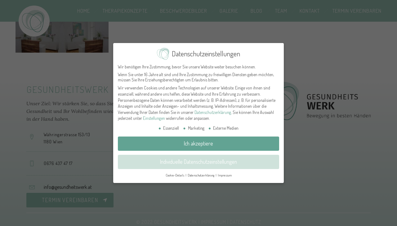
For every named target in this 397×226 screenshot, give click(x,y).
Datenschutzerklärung (212, 108)
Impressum (225, 172)
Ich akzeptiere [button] (198, 140)
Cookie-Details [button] (175, 172)
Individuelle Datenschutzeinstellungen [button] (198, 158)
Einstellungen (154, 114)
